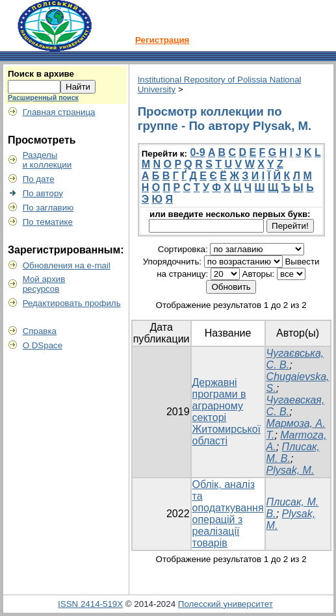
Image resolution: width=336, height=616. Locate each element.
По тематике (48, 222)
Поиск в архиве (41, 74)
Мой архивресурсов (44, 284)
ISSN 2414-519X (90, 604)
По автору (43, 193)
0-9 (197, 152)
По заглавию (48, 207)
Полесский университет (225, 604)
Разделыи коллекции (47, 160)
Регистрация (162, 40)
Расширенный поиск (43, 97)
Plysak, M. (290, 470)
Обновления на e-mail (66, 265)
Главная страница (59, 112)
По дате (39, 179)
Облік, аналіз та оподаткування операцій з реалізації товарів (228, 513)
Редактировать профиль (72, 303)
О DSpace (43, 345)
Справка (40, 331)
